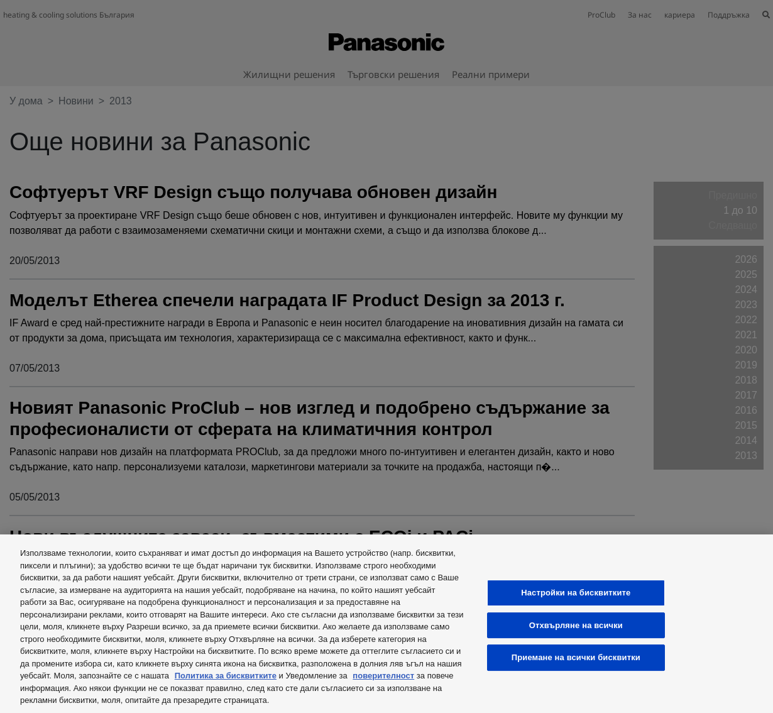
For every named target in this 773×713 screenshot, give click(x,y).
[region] (386, 623)
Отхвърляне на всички (576, 625)
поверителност (383, 675)
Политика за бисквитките (226, 675)
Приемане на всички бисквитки (576, 657)
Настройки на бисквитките (575, 592)
